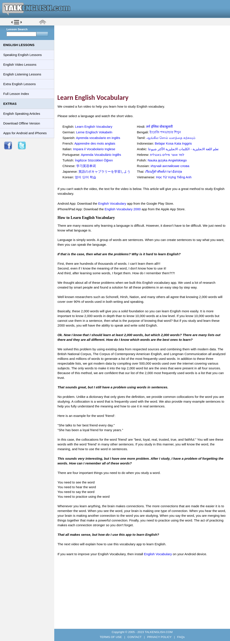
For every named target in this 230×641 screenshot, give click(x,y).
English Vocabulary (112, 203)
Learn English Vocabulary (93, 126)
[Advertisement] (143, 59)
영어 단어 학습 (85, 177)
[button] (16, 24)
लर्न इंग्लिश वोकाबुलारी (159, 126)
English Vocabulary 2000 (123, 209)
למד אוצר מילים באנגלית (167, 154)
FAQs (180, 637)
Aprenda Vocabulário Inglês (101, 154)
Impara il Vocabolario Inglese (94, 149)
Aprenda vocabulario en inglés (98, 138)
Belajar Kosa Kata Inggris (173, 143)
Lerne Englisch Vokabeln (94, 132)
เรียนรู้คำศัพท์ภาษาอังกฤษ (163, 171)
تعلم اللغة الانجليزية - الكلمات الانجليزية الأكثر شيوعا (183, 149)
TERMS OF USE (111, 637)
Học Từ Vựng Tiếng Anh (174, 177)
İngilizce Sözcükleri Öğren (94, 160)
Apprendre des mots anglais (94, 143)
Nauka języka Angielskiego (167, 160)
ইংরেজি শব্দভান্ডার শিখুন (165, 132)
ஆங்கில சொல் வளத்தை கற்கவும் (170, 138)
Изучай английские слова (170, 166)
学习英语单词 (86, 166)
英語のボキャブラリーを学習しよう (104, 171)
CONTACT (134, 637)
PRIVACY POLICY (159, 637)
